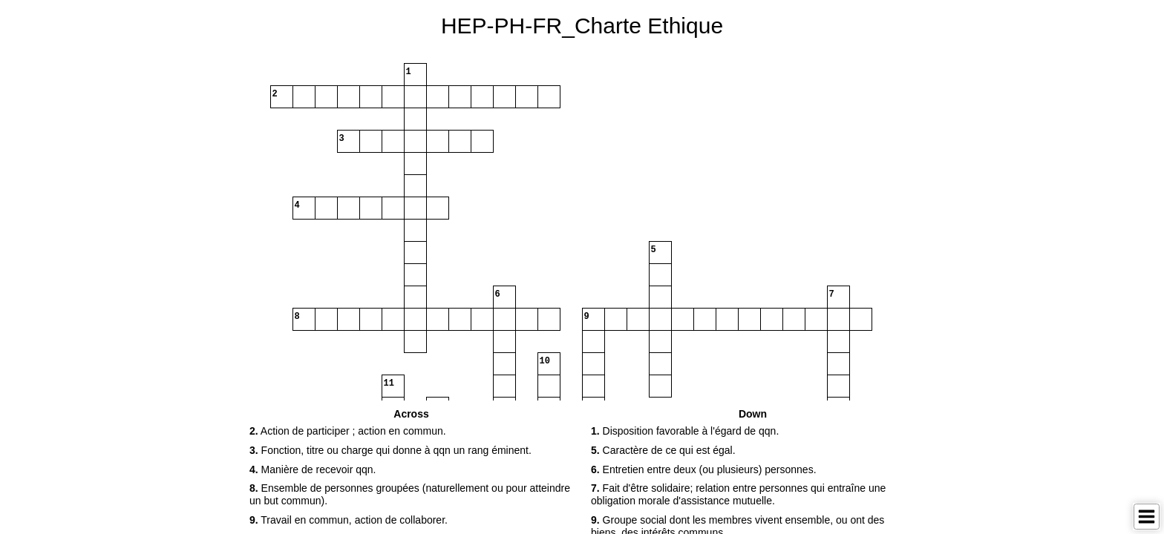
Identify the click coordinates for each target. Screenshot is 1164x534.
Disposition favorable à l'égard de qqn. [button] (685, 431)
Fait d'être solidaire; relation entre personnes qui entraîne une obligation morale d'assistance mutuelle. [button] (738, 494)
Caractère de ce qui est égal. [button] (663, 450)
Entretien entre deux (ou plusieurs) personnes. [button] (704, 469)
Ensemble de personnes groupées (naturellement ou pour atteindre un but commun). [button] (409, 494)
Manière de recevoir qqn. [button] (312, 469)
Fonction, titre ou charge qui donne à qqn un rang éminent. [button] (390, 450)
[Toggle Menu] (1147, 517)
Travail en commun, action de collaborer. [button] (348, 520)
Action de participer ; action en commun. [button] (347, 431)
